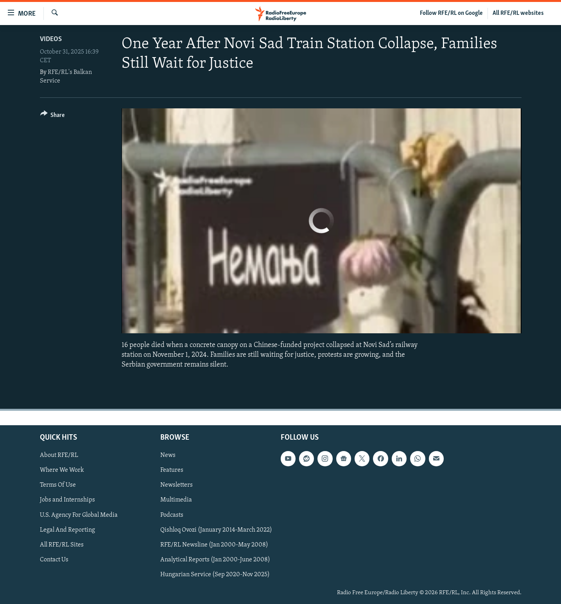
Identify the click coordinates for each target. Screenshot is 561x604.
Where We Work (62, 470)
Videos (51, 39)
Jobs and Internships (67, 500)
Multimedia (176, 500)
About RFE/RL (59, 455)
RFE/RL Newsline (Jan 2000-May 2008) (214, 544)
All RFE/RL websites (518, 13)
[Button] (52, 116)
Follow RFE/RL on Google (451, 13)
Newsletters (176, 485)
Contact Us (54, 559)
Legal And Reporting (67, 530)
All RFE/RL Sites (62, 544)
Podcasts (171, 515)
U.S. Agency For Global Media (79, 515)
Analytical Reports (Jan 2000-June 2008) (215, 559)
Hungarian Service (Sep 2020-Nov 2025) (215, 574)
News (168, 455)
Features (171, 470)
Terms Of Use (58, 485)
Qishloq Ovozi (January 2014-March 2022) (216, 530)
